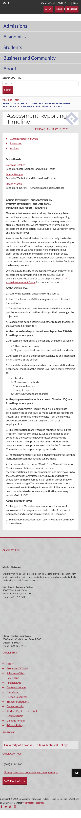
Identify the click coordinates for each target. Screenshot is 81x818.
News (59, 8)
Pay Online (13, 677)
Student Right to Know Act (22, 711)
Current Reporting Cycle (24, 138)
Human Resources (17, 696)
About (9, 68)
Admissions (15, 26)
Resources (9, 106)
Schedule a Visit (16, 673)
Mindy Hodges (14, 174)
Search (7, 89)
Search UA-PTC (12, 77)
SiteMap (40, 802)
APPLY (48, 8)
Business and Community (29, 58)
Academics (14, 36)
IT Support (72, 8)
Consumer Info (15, 706)
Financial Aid (14, 682)
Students (12, 47)
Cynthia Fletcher (15, 164)
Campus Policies (16, 720)
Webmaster (28, 802)
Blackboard (13, 692)
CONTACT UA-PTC (15, 780)
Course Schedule (16, 687)
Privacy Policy (15, 725)
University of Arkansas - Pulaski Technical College (36, 745)
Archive (14, 148)
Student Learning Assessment (51, 103)
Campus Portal (48, 3)
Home (6, 103)
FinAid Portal (64, 3)
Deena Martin (14, 183)
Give (75, 3)
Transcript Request (18, 701)
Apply (10, 663)
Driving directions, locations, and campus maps (30, 772)
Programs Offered (17, 668)
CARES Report (15, 715)
